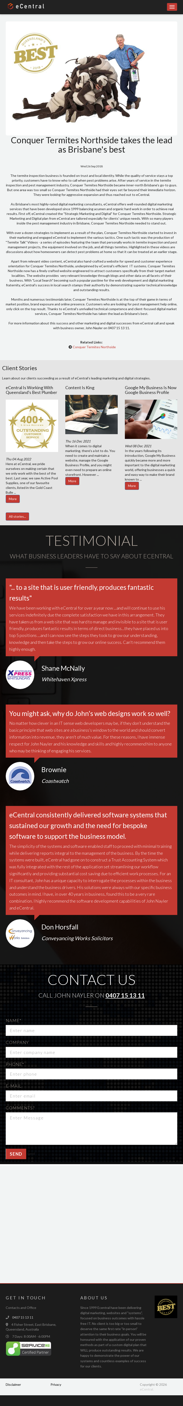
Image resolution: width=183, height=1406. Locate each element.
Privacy (56, 1384)
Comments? (20, 1107)
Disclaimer (13, 1384)
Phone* (15, 1064)
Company (17, 1042)
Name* (13, 1020)
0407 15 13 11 (125, 995)
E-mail (13, 1085)
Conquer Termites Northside (94, 347)
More (13, 499)
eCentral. (147, 1389)
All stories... (17, 516)
